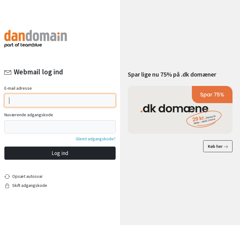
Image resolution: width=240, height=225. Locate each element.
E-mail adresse (18, 88)
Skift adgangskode (29, 185)
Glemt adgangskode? (96, 139)
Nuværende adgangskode (28, 115)
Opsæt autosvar (27, 176)
